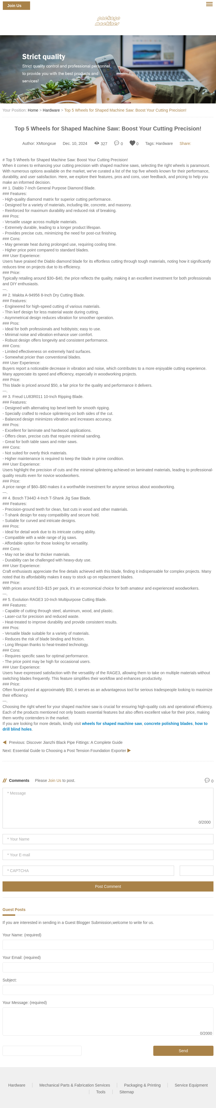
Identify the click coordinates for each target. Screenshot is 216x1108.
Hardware (51, 110)
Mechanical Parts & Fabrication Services (74, 1085)
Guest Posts (14, 909)
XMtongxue (46, 143)
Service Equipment (191, 1085)
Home (33, 110)
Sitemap (127, 1092)
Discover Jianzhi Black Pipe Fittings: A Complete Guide (74, 742)
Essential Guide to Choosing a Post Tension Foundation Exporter (70, 750)
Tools (100, 1092)
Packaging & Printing (142, 1085)
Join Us (14, 5)
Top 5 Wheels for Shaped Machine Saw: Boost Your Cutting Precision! (125, 110)
